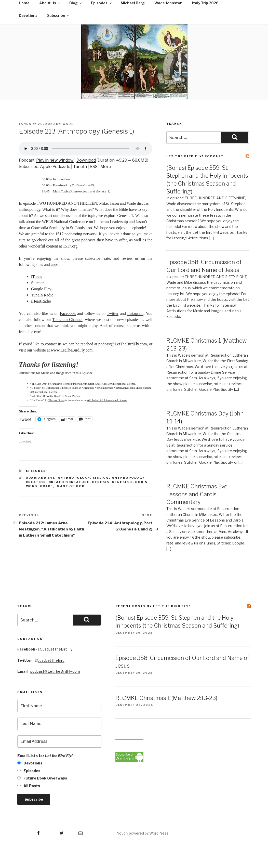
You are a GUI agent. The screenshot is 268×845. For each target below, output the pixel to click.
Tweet (25, 419)
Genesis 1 (122, 482)
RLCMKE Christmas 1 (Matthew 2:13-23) (166, 698)
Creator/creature (69, 482)
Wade (68, 124)
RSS (94, 166)
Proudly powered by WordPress (142, 833)
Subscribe (58, 15)
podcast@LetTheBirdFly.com (55, 671)
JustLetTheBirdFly (56, 649)
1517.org (70, 246)
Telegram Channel (67, 319)
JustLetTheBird (51, 660)
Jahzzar (55, 383)
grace (46, 486)
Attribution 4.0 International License (107, 400)
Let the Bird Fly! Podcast (195, 156)
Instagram (135, 313)
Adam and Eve (41, 477)
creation (36, 482)
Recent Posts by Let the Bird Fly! (152, 606)
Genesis (101, 482)
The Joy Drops (56, 400)
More (105, 166)
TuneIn (80, 166)
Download (86, 160)
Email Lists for (45, 755)
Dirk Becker (52, 387)
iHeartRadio (41, 301)
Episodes (36, 471)
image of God (70, 486)
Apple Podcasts (55, 166)
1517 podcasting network (76, 234)
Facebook (68, 313)
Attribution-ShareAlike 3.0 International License (108, 383)
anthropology (74, 477)
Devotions (28, 15)
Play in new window (55, 160)
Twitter (112, 313)
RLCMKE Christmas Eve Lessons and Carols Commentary (196, 494)
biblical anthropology (118, 477)
